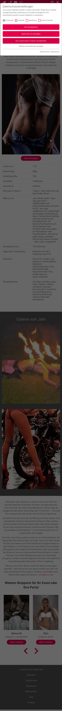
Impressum (55, 52)
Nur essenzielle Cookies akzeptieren (31, 41)
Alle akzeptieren (31, 27)
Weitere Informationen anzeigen (31, 46)
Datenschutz (45, 52)
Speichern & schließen (31, 34)
